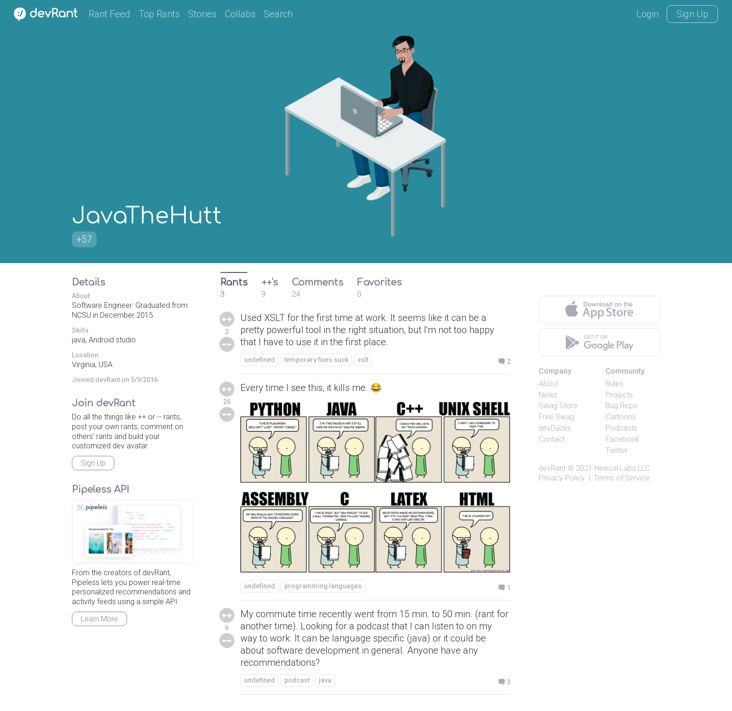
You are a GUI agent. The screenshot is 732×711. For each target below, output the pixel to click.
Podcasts (621, 428)
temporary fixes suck (316, 359)
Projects (619, 394)
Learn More (99, 618)
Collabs (240, 14)
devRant (552, 468)
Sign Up (692, 14)
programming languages (323, 586)
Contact (552, 439)
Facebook (622, 439)
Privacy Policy (562, 478)
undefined (259, 359)
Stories (202, 14)
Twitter (616, 450)
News (548, 394)
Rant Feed (109, 14)
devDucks (555, 428)
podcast (297, 680)
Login (647, 14)
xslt (363, 359)
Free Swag (556, 416)
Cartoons (620, 416)
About (548, 383)
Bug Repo (621, 405)
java (325, 680)
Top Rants (159, 14)
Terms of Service (622, 478)
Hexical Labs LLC (621, 468)
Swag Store (558, 405)
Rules (614, 383)
